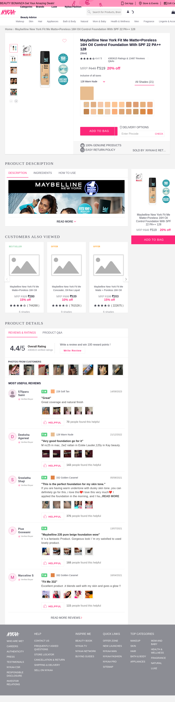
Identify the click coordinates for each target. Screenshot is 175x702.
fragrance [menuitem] (149, 21)
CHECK (159, 133)
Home (8, 29)
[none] (11, 101)
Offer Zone (110, 640)
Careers (12, 646)
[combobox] (107, 12)
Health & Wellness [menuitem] (120, 21)
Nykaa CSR (13, 667)
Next (126, 279)
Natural (156, 663)
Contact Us (41, 640)
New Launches (112, 646)
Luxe (154, 668)
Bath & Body (138, 656)
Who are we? (15, 641)
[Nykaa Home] (8, 12)
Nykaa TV (81, 646)
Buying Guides (84, 656)
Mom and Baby (156, 642)
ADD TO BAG (99, 131)
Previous (7, 279)
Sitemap (108, 666)
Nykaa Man (110, 651)
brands (40, 6)
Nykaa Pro (109, 661)
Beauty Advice (29, 17)
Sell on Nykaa (43, 670)
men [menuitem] (136, 21)
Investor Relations (13, 683)
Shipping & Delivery (47, 665)
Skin (133, 646)
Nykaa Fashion (73, 6)
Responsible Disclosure (15, 674)
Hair (133, 651)
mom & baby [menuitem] (99, 21)
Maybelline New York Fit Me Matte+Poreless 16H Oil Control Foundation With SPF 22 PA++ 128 (75, 29)
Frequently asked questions (46, 648)
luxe (54, 6)
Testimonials (15, 662)
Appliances (137, 661)
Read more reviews (66, 617)
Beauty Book (83, 640)
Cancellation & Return (49, 659)
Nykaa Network (85, 651)
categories (26, 6)
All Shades (144, 81)
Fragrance (158, 658)
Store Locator (44, 654)
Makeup (135, 640)
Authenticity (15, 651)
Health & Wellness (157, 651)
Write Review (72, 350)
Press (11, 656)
